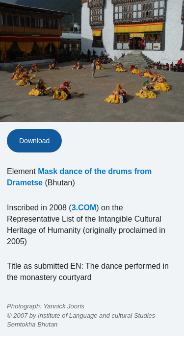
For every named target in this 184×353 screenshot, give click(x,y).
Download (34, 141)
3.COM (84, 207)
